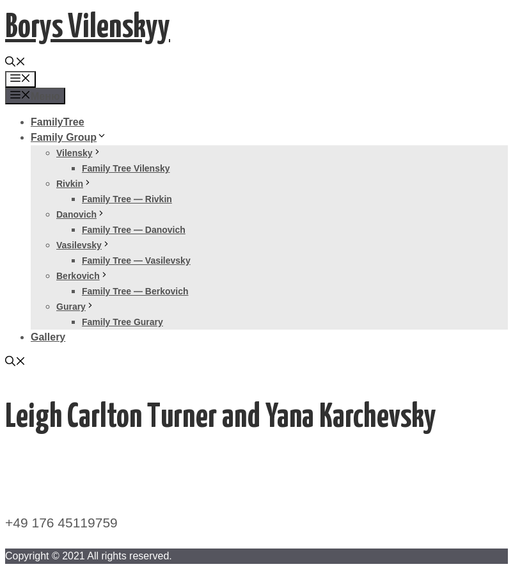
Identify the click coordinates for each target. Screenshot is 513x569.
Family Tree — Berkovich (135, 291)
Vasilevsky (83, 245)
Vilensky (79, 153)
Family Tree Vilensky (126, 168)
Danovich (81, 214)
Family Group (69, 137)
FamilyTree (57, 121)
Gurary (75, 306)
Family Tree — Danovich (133, 230)
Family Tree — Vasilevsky (136, 260)
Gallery (48, 337)
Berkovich (82, 276)
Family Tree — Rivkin (127, 199)
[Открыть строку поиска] (15, 63)
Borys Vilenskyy (87, 28)
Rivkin (74, 184)
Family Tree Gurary (122, 322)
